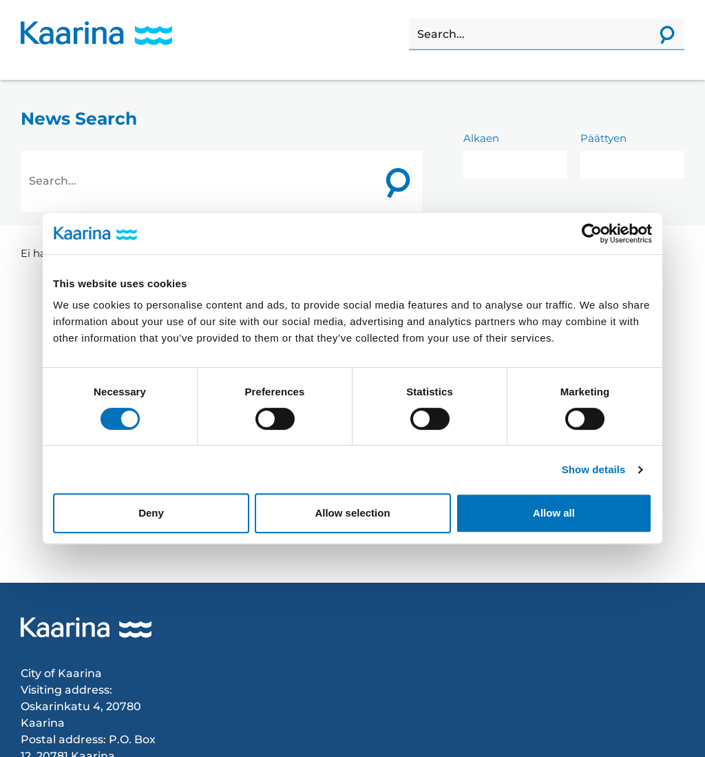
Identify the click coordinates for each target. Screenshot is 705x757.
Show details (594, 469)
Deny (151, 513)
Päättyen (603, 138)
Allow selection (352, 513)
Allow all (554, 513)
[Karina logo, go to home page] (96, 33)
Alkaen (481, 138)
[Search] (529, 34)
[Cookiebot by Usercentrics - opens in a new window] (592, 233)
